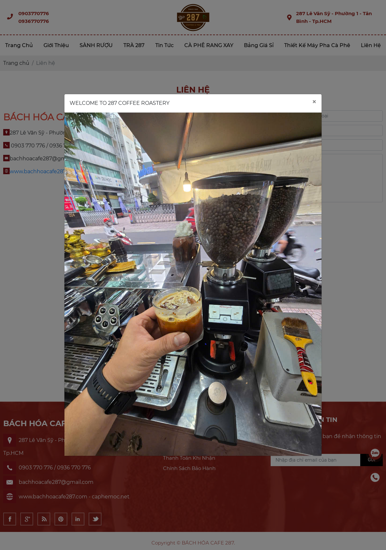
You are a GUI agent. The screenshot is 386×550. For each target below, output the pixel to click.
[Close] (314, 102)
